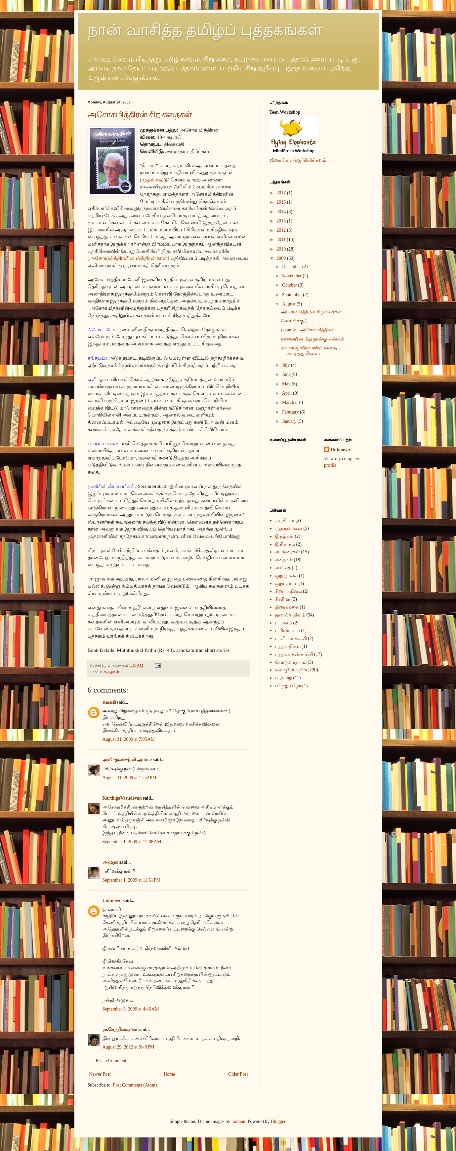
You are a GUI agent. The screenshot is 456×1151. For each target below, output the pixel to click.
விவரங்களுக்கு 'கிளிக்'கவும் (298, 160)
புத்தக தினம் (288, 646)
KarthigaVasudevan (122, 798)
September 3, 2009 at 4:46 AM (131, 1009)
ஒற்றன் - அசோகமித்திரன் (308, 329)
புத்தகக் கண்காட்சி (294, 654)
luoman (238, 1121)
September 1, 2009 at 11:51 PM (132, 880)
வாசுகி (109, 702)
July (286, 365)
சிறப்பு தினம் (288, 591)
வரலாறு (283, 677)
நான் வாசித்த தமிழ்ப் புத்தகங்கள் (205, 29)
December (292, 266)
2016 (281, 202)
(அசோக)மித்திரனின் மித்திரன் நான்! (129, 258)
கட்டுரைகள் (287, 551)
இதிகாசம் (285, 544)
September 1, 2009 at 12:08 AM (132, 841)
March (288, 402)
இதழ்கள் (284, 536)
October (290, 285)
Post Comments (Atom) (135, 1085)
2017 (281, 192)
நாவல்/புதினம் (290, 615)
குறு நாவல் (286, 575)
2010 (281, 249)
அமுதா (110, 862)
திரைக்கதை (287, 607)
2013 (281, 220)
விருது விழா (288, 685)
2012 (281, 230)
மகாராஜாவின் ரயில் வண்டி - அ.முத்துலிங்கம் (310, 350)
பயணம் (283, 622)
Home (169, 1074)
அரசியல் (284, 520)
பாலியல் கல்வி (291, 638)
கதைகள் (111, 672)
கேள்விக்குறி (294, 320)
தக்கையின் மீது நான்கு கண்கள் (313, 339)
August (289, 303)
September (292, 294)
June (287, 374)
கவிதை (283, 567)
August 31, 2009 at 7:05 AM (129, 739)
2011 (281, 239)
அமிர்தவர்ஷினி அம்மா (127, 759)
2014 (281, 211)
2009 (281, 258)
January (290, 421)
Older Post (238, 1074)
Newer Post (100, 1074)
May (287, 383)
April (287, 393)
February (291, 412)
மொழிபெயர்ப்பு (292, 669)
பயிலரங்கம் (287, 630)
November (292, 275)
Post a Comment (111, 1060)
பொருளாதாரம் (291, 662)
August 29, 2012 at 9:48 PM (128, 1047)
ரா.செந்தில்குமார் (120, 1029)
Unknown (112, 900)
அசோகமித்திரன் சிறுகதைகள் (140, 114)
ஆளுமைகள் (288, 528)
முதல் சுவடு (155, 179)
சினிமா (282, 599)
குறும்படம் (286, 583)
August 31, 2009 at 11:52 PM (129, 777)
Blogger (278, 1121)
